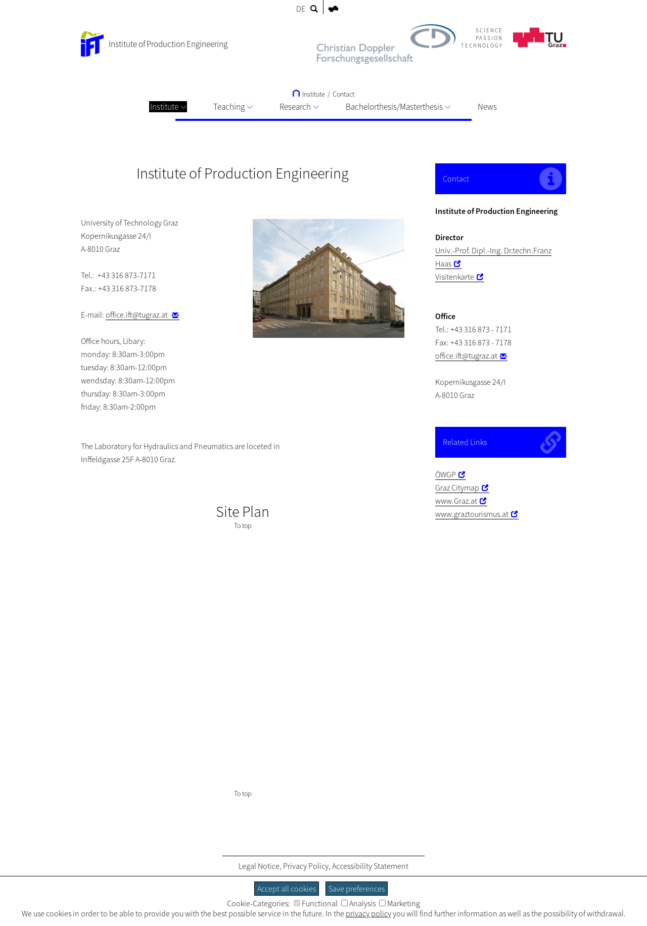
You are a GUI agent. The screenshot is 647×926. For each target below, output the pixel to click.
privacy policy (368, 913)
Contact (343, 94)
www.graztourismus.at (472, 514)
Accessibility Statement (370, 866)
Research (299, 106)
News (487, 106)
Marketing (399, 903)
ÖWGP (445, 474)
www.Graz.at (456, 501)
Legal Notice (259, 866)
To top (243, 525)
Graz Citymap (457, 487)
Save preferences (357, 889)
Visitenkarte (454, 277)
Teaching (232, 106)
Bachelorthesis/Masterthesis (398, 106)
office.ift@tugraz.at (137, 315)
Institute (168, 106)
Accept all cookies (286, 889)
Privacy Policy (306, 866)
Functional (316, 903)
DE (300, 9)
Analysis (358, 903)
